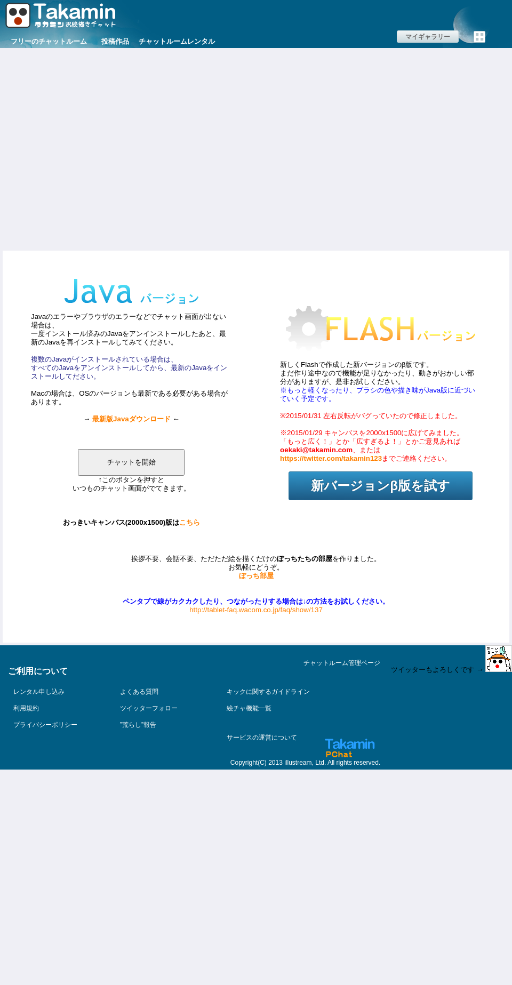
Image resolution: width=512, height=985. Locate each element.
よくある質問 (139, 691)
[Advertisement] (100, 148)
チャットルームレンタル (177, 41)
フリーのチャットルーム (49, 41)
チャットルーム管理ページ (341, 663)
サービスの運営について (262, 737)
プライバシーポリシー (45, 724)
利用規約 (26, 708)
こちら (189, 522)
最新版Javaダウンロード (131, 419)
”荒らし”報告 (138, 724)
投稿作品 (115, 41)
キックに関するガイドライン (268, 691)
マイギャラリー (427, 37)
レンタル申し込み (39, 691)
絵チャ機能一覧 (249, 708)
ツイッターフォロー (149, 708)
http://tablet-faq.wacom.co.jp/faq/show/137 (256, 610)
